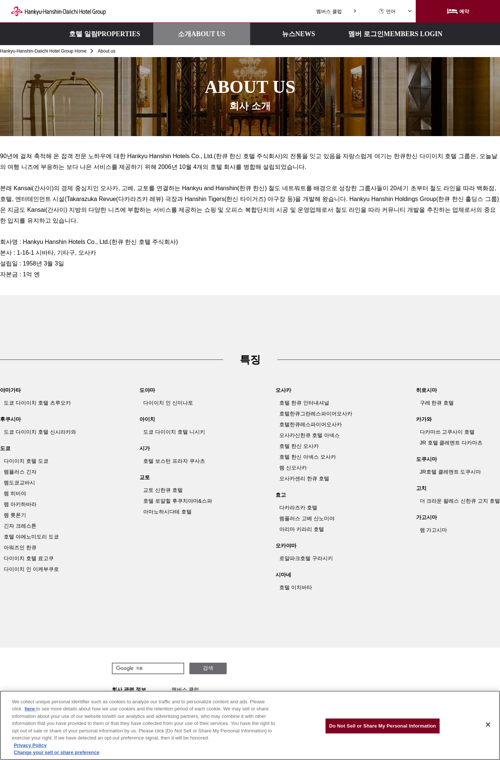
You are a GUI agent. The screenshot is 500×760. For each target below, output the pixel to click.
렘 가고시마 (433, 530)
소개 (201, 34)
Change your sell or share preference (57, 752)
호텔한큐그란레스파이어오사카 (315, 414)
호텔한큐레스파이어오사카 (310, 424)
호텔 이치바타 (295, 587)
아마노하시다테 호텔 (167, 512)
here (30, 709)
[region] (250, 725)
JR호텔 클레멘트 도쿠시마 (450, 472)
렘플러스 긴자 (20, 472)
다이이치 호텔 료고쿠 (29, 558)
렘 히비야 (15, 493)
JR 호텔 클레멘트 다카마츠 (451, 443)
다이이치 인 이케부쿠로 (31, 569)
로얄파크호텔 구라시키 (306, 558)
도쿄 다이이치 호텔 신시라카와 (40, 432)
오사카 (283, 390)
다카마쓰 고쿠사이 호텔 (447, 432)
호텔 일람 (104, 34)
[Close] (488, 724)
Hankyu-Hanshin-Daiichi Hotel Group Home (43, 51)
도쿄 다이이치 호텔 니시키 (174, 432)
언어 (387, 11)
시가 (144, 448)
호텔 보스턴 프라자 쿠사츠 (174, 461)
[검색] (147, 668)
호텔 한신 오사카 (299, 446)
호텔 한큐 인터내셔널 (304, 403)
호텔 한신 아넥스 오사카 (307, 457)
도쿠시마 (426, 459)
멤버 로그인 (395, 34)
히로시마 (426, 390)
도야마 (147, 390)
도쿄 (5, 448)
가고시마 (426, 517)
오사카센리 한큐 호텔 (304, 478)
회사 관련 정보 (129, 689)
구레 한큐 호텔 (437, 403)
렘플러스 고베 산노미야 (306, 518)
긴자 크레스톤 (20, 526)
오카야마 (286, 546)
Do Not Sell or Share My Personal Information (382, 726)
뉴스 (298, 34)
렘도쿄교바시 (19, 483)
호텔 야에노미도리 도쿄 (31, 537)
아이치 (147, 419)
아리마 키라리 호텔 (301, 529)
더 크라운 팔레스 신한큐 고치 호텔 (460, 501)
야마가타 (10, 390)
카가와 (424, 419)
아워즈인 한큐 (20, 547)
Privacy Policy (30, 745)
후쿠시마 (10, 419)
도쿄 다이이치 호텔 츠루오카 (37, 403)
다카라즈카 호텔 (298, 508)
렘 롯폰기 (15, 515)
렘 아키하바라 (20, 504)
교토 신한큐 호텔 (163, 490)
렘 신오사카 (293, 468)
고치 (421, 488)
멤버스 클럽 (329, 11)
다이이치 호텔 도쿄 (26, 461)
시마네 (283, 575)
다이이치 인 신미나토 (168, 403)
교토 (144, 477)
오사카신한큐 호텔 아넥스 (309, 435)
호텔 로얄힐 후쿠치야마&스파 (177, 501)
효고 (281, 495)
